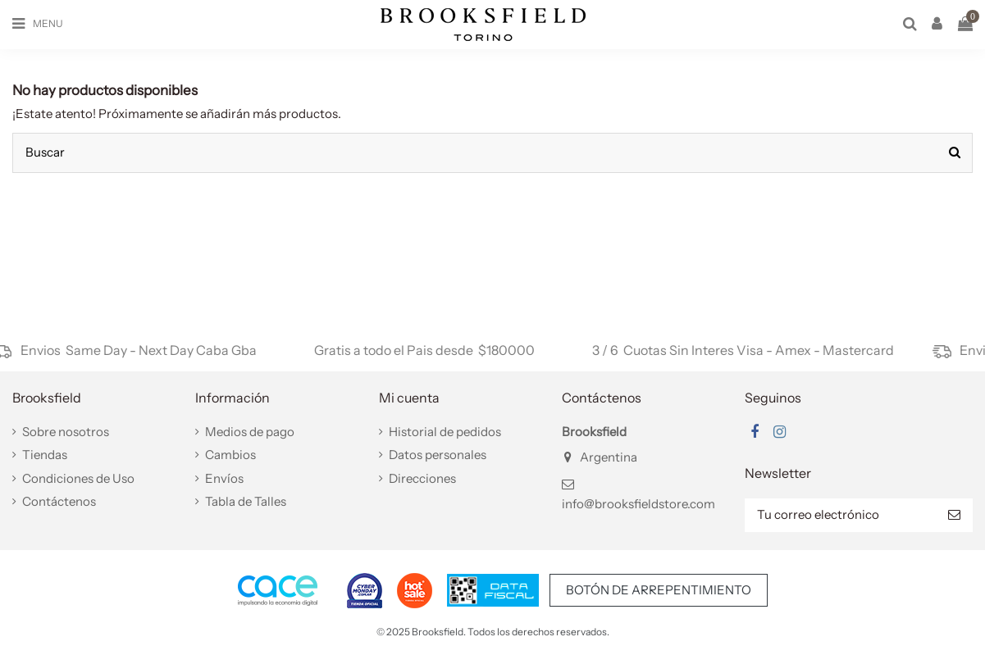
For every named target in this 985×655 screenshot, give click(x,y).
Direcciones (422, 478)
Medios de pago (249, 431)
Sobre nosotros (65, 431)
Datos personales (437, 454)
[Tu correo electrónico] (840, 515)
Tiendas (44, 454)
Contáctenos (59, 501)
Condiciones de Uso (78, 478)
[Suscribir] (954, 515)
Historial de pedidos (445, 431)
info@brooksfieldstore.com (638, 504)
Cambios (230, 454)
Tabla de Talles (245, 501)
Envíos (224, 478)
